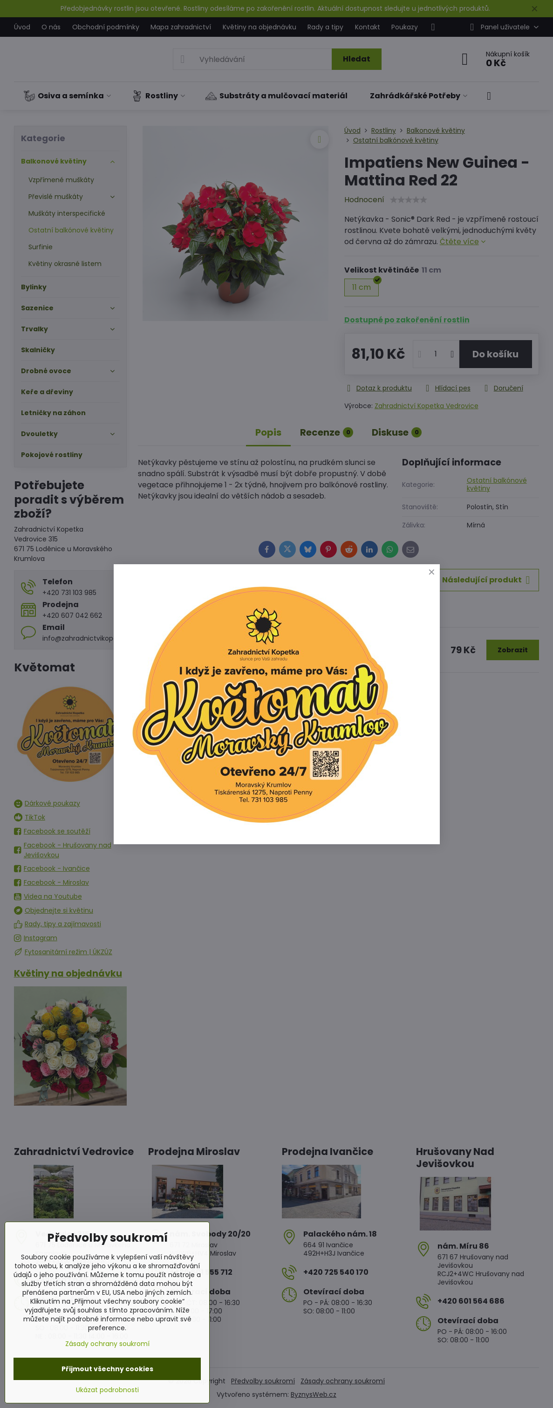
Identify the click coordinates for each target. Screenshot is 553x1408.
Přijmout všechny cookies (107, 1369)
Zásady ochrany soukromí (107, 1343)
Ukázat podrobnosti (107, 1390)
